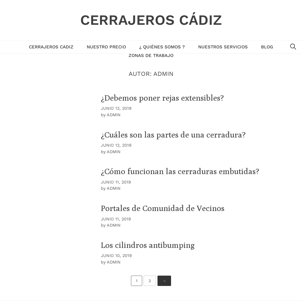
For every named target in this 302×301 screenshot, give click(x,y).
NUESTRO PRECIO (106, 47)
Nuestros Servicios (223, 47)
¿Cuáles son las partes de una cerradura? (173, 134)
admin (114, 114)
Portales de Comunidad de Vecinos (162, 208)
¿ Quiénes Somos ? (162, 47)
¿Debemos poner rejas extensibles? (162, 97)
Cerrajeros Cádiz (151, 20)
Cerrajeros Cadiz (51, 47)
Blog (267, 47)
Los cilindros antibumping (148, 245)
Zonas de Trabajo (151, 55)
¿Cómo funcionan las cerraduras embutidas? (180, 171)
